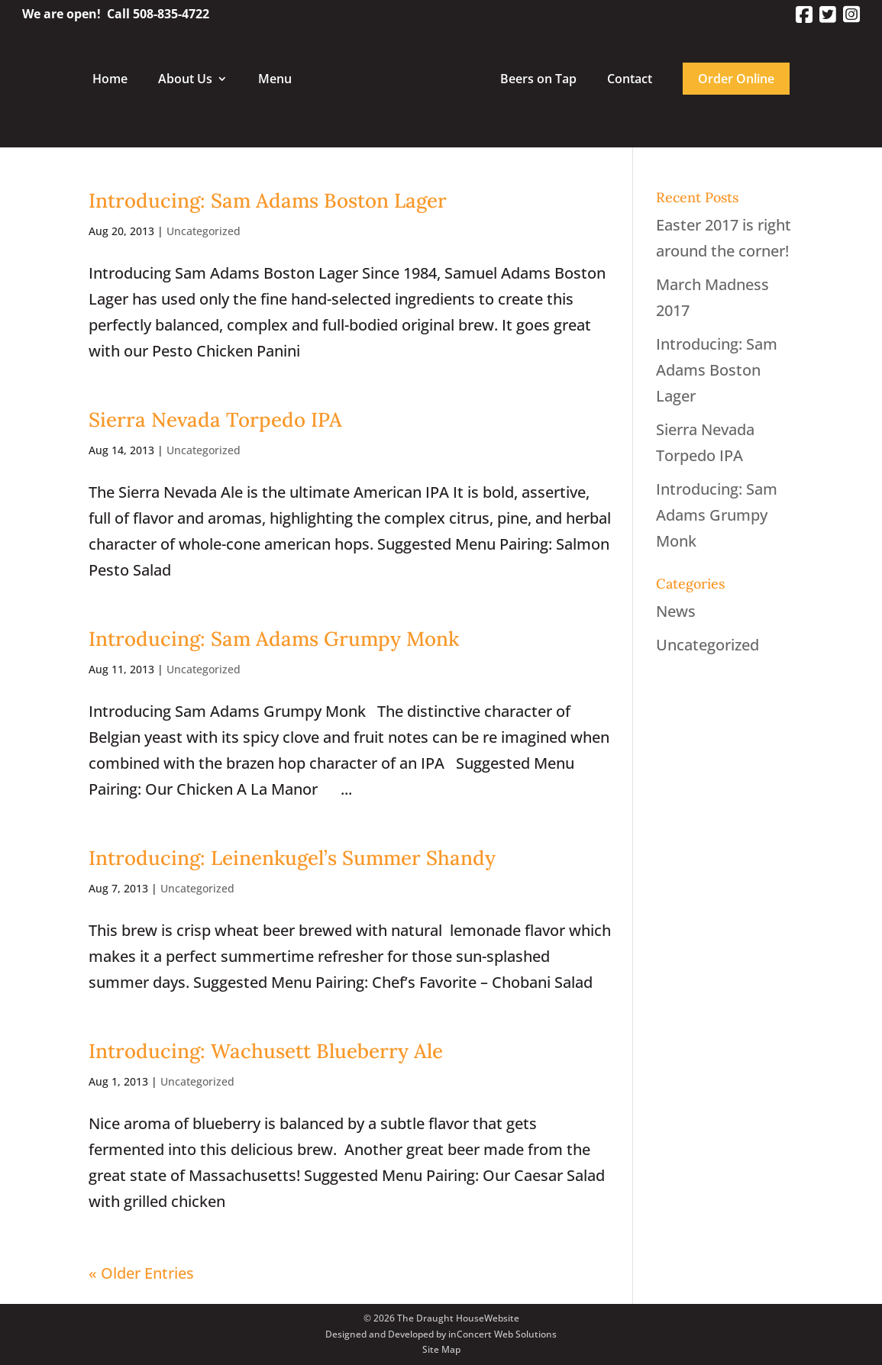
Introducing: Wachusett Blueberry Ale (266, 1050)
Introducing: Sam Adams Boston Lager (268, 200)
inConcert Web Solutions (502, 1334)
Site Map (441, 1349)
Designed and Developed (379, 1334)
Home (110, 80)
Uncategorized (203, 231)
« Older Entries (141, 1273)
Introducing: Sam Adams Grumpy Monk (274, 638)
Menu (275, 80)
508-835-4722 (171, 13)
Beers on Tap (538, 80)
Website (501, 1318)
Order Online (736, 78)
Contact (629, 80)
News (676, 611)
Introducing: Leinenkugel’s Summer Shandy (292, 857)
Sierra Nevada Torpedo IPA (215, 419)
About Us (185, 80)
